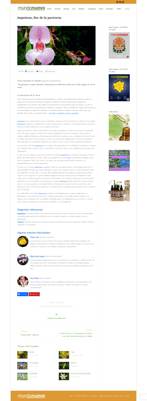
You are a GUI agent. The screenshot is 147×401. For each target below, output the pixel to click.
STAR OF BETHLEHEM (80, 373)
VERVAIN (33, 373)
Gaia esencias (63, 306)
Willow (74, 363)
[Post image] (22, 355)
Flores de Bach (23, 28)
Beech (31, 352)
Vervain (20, 222)
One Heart (34, 278)
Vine (68, 158)
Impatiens (21, 121)
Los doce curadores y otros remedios (64, 113)
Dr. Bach (48, 306)
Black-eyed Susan (37, 256)
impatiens (70, 306)
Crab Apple (34, 363)
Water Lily (34, 237)
